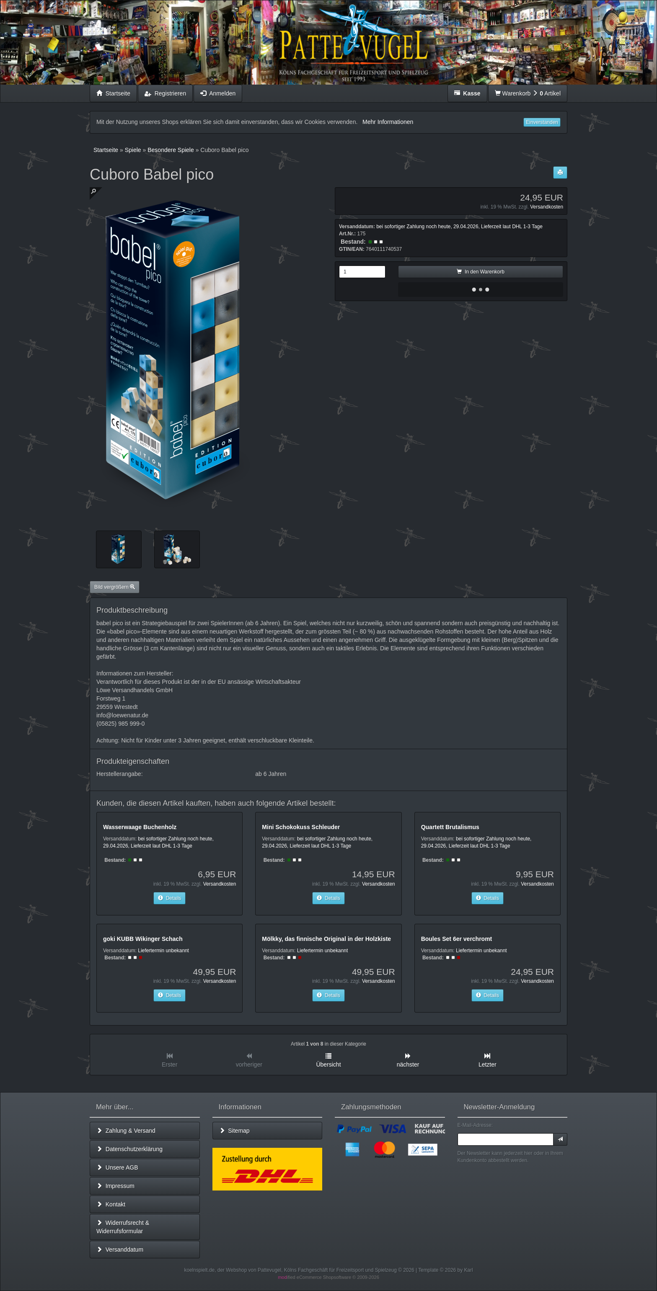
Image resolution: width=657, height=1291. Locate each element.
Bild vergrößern (114, 587)
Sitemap (234, 1130)
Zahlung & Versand (125, 1130)
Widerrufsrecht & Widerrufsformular (122, 1226)
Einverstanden (542, 122)
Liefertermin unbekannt (163, 950)
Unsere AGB (117, 1167)
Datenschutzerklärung (129, 1149)
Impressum (115, 1186)
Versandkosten (546, 207)
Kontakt (110, 1204)
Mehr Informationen (387, 122)
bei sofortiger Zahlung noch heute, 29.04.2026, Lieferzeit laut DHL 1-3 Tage (459, 226)
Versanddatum (119, 1249)
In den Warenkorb (480, 272)
